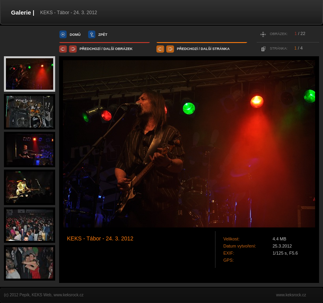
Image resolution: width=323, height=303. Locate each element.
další (109, 49)
